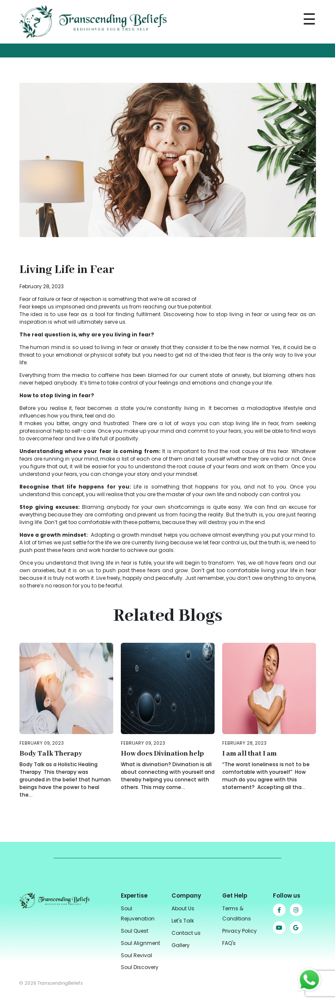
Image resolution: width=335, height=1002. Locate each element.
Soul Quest (134, 930)
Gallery (181, 945)
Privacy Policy (239, 930)
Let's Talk (183, 920)
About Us (183, 908)
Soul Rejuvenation (138, 913)
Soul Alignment (140, 943)
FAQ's (229, 943)
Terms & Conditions (236, 913)
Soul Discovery (139, 967)
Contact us (186, 932)
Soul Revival (136, 955)
